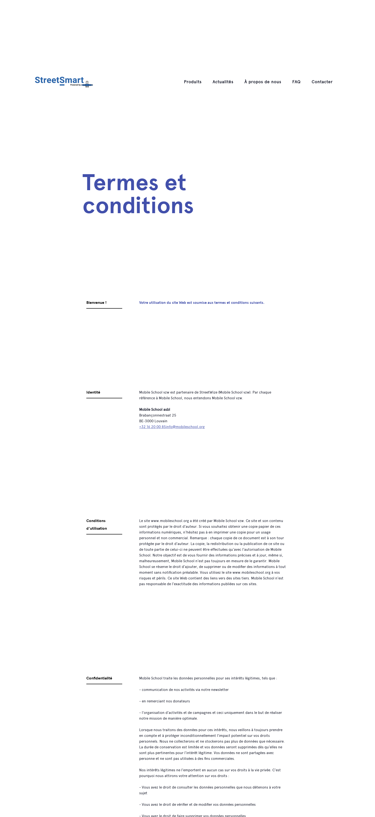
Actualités (223, 81)
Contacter (322, 81)
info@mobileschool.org (185, 427)
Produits (193, 81)
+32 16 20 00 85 (152, 427)
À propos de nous (262, 81)
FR (344, 81)
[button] (192, 81)
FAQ (296, 81)
